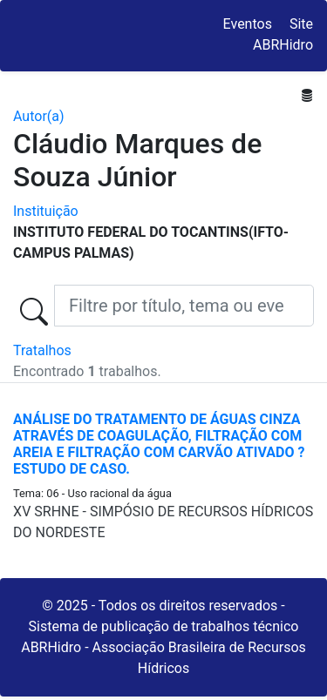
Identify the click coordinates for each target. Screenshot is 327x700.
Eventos (247, 24)
